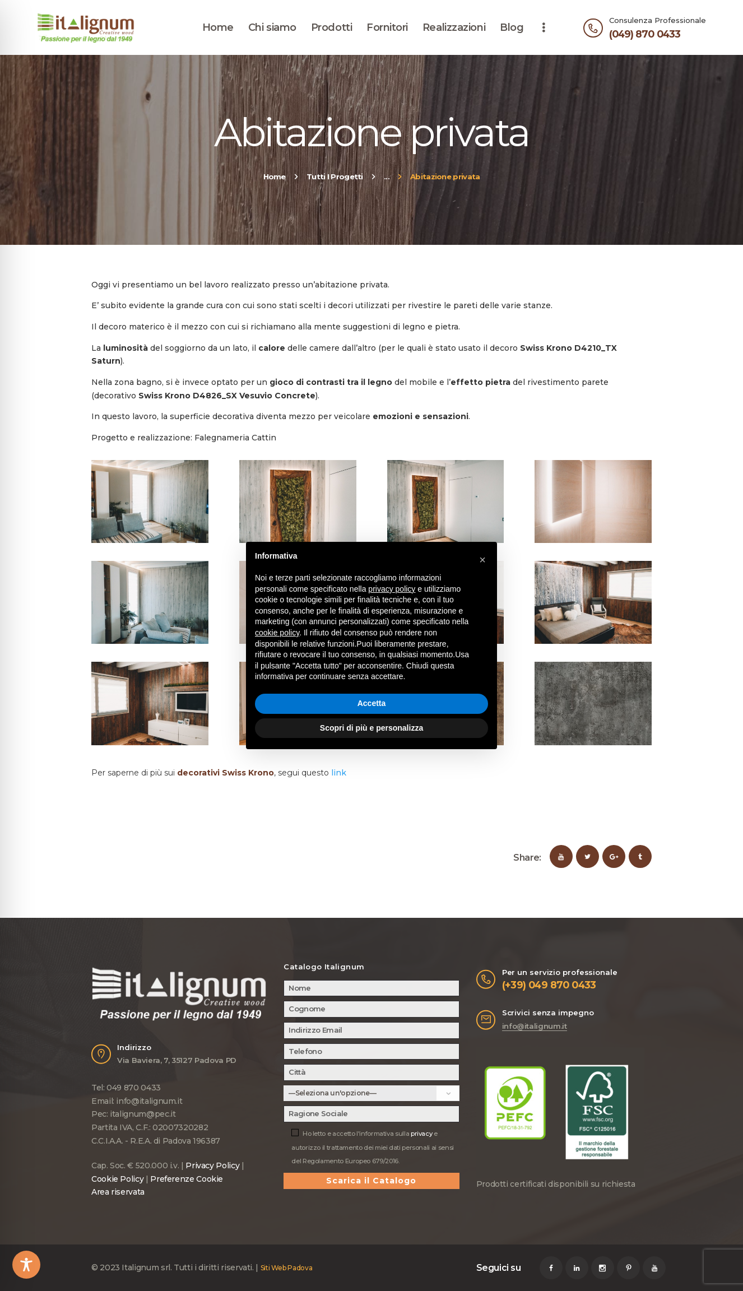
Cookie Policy (117, 1179)
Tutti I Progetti (335, 176)
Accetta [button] (371, 703)
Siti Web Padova (287, 1268)
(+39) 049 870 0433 (549, 985)
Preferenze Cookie (186, 1179)
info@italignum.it (534, 1025)
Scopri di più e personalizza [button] (371, 727)
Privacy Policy (212, 1165)
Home (274, 176)
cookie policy (277, 632)
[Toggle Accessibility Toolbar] (26, 1265)
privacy (421, 1133)
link (338, 773)
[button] (482, 560)
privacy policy (391, 588)
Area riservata (118, 1192)
